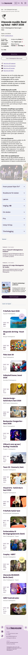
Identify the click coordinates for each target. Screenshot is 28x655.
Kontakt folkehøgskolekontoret (12, 642)
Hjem (2, 9)
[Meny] (25, 3)
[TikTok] (2, 635)
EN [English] (18, 3)
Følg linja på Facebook (8, 63)
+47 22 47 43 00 (11, 633)
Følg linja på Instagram (8, 66)
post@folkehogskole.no (12, 636)
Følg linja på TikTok (7, 70)
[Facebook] (2, 627)
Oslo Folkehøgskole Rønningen (10, 9)
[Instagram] (2, 631)
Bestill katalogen (14, 297)
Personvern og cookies (11, 643)
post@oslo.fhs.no (9, 35)
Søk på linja (14, 54)
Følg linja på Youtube (8, 68)
